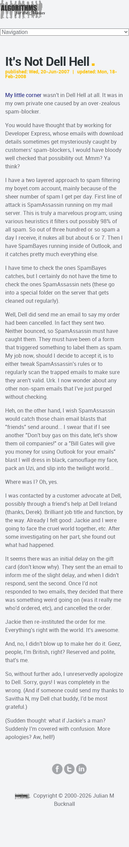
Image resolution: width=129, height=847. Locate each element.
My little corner (23, 95)
